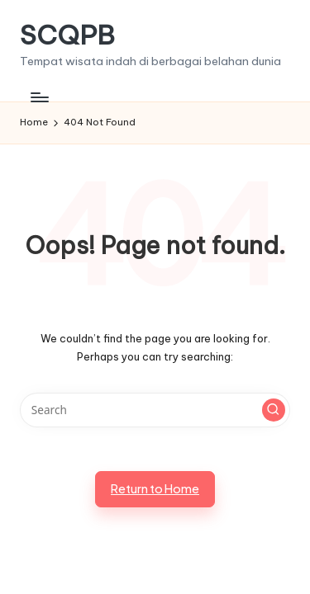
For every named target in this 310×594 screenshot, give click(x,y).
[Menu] (39, 96)
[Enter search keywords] (155, 410)
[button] (273, 410)
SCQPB (67, 35)
